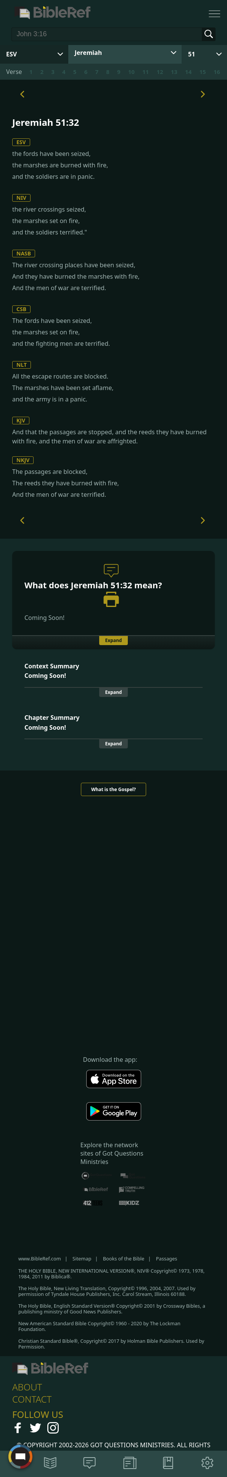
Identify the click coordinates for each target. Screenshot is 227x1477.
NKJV (22, 460)
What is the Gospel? (113, 789)
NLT (21, 364)
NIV (21, 197)
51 (191, 54)
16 (217, 71)
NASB (23, 253)
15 (202, 71)
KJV (20, 420)
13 (174, 71)
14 (188, 71)
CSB (21, 309)
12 (159, 71)
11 (145, 71)
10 (131, 71)
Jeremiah (88, 52)
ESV (21, 142)
